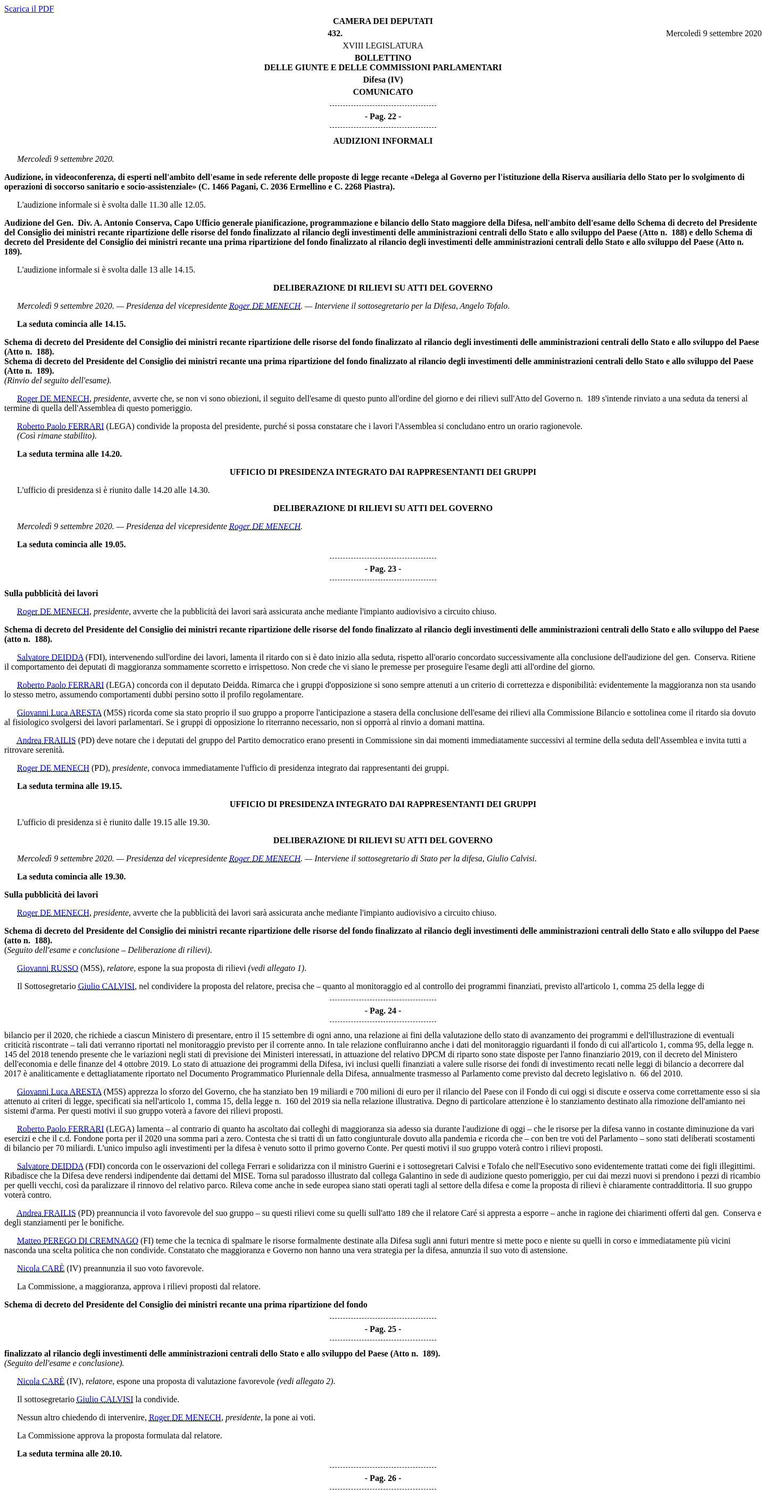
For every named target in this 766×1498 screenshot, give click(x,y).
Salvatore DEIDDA (50, 657)
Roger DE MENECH (265, 305)
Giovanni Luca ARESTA (59, 712)
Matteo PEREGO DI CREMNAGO (77, 1240)
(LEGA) (120, 426)
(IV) (73, 1268)
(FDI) (95, 657)
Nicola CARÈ (40, 1268)
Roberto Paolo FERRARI (60, 426)
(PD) (86, 740)
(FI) (147, 1240)
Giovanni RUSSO (47, 968)
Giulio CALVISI (106, 986)
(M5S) (115, 712)
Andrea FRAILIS (46, 740)
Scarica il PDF (29, 8)
